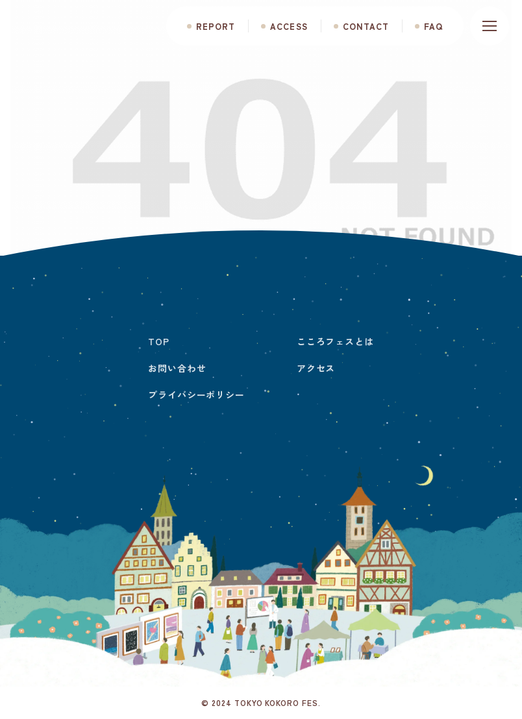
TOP (158, 341)
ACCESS (288, 26)
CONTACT (366, 26)
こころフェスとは (335, 341)
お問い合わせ (177, 367)
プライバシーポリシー (196, 394)
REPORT (215, 26)
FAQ (433, 26)
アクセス (316, 367)
